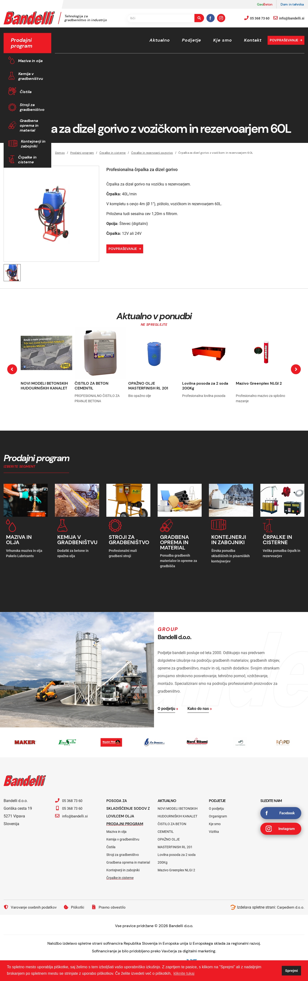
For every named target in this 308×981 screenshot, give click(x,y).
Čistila (26, 91)
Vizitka (214, 829)
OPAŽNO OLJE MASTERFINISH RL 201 (148, 386)
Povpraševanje (284, 40)
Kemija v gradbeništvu (30, 76)
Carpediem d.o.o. (290, 904)
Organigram (218, 813)
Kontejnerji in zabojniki (33, 144)
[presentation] (12, 369)
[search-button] (199, 18)
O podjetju (216, 806)
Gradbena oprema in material (29, 125)
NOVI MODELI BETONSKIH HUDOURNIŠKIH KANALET (44, 386)
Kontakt (253, 40)
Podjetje (191, 40)
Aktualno (159, 40)
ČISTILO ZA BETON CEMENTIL (92, 386)
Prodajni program (126, 820)
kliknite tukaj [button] (183, 973)
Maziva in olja (30, 60)
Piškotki (76, 904)
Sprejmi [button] (291, 971)
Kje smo (222, 40)
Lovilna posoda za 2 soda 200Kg (205, 386)
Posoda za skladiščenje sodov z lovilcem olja (127, 805)
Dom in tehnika (292, 4)
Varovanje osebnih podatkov (31, 904)
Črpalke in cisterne (27, 160)
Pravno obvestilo (112, 904)
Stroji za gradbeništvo (32, 107)
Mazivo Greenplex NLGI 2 (259, 383)
